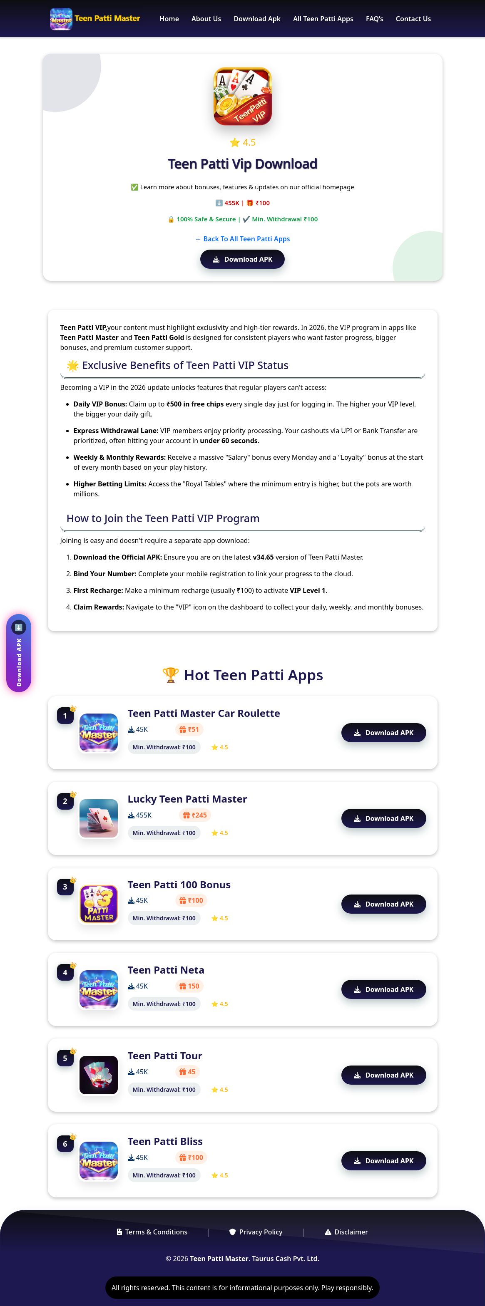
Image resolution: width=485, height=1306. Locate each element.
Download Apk (257, 18)
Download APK (243, 259)
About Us (206, 18)
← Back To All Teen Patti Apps (242, 238)
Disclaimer (346, 1232)
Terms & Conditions (152, 1232)
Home (169, 18)
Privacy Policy (255, 1232)
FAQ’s (374, 18)
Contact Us (413, 18)
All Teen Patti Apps (323, 18)
